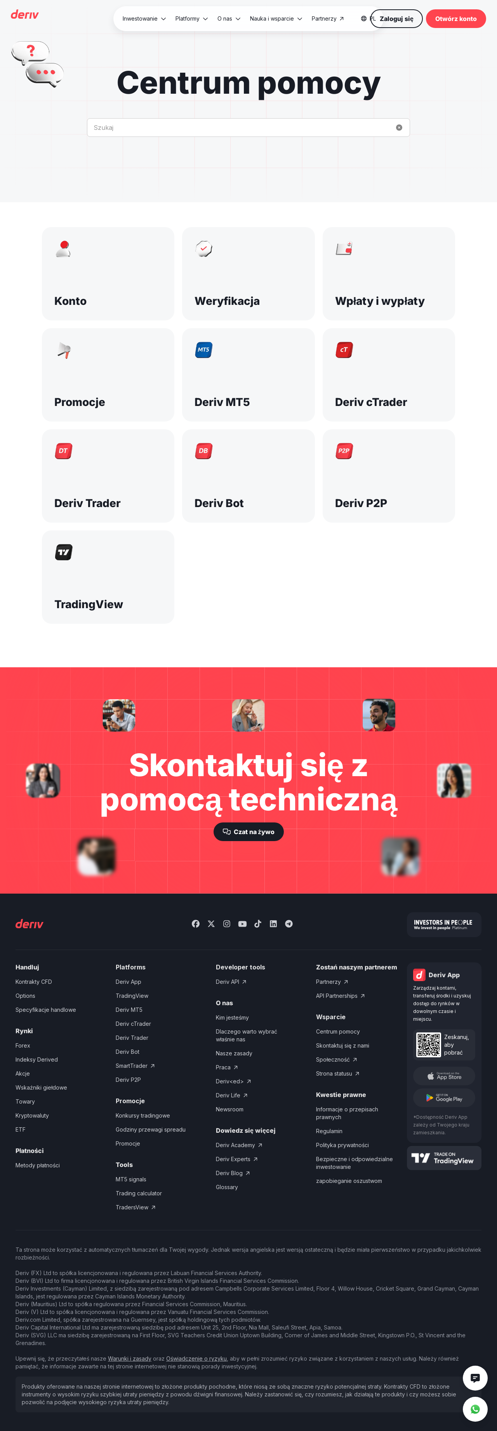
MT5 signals (131, 1179)
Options (25, 995)
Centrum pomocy (338, 1031)
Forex (23, 1045)
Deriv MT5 (129, 1009)
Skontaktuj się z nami (342, 1045)
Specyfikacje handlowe (46, 1009)
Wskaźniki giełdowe (41, 1087)
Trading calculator (139, 1193)
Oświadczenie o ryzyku (196, 1358)
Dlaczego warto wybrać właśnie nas (246, 1035)
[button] (144, 18)
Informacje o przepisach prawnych (347, 1113)
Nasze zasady (234, 1053)
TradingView (132, 995)
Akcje (23, 1073)
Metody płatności (38, 1165)
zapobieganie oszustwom (349, 1180)
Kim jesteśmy (232, 1017)
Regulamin (329, 1131)
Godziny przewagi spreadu (151, 1129)
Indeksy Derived (37, 1059)
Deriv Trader (132, 1037)
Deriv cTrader (133, 1023)
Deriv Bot (127, 1051)
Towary (25, 1101)
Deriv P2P (128, 1079)
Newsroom (229, 1109)
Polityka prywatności (342, 1145)
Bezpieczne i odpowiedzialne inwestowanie (354, 1163)
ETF (21, 1129)
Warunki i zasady (129, 1358)
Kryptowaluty (32, 1115)
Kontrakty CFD (34, 981)
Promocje (128, 1143)
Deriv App (128, 981)
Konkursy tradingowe (143, 1115)
